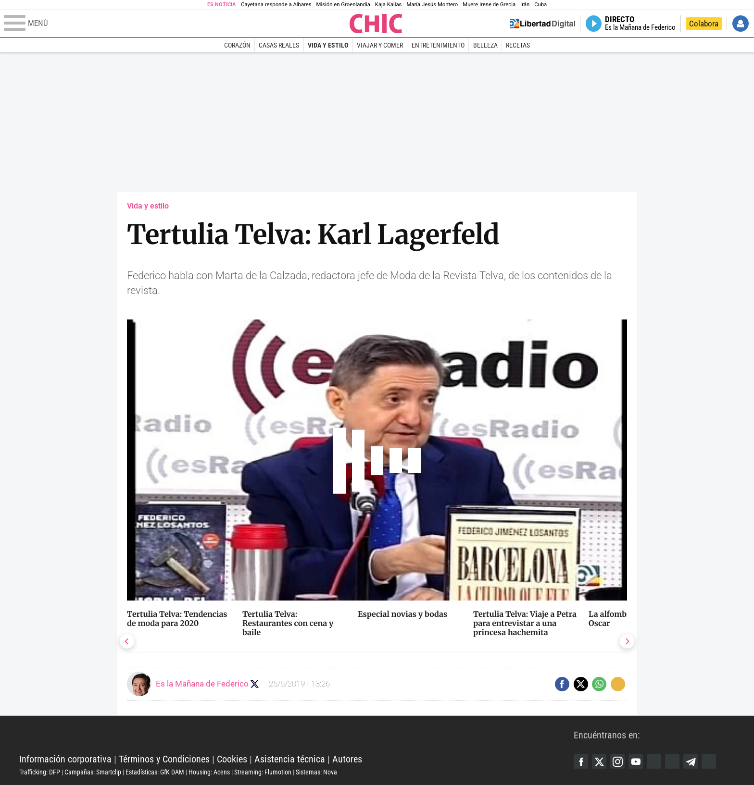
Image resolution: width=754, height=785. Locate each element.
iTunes (709, 761)
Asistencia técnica (289, 759)
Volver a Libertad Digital (542, 23)
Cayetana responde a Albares (276, 4)
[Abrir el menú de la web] (176, 23)
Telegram (690, 761)
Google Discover (654, 761)
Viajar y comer (380, 45)
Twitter (599, 761)
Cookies (232, 759)
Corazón (237, 45)
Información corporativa (65, 759)
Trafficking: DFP (39, 772)
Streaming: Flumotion (262, 772)
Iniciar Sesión (740, 23)
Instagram (617, 761)
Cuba (540, 4)
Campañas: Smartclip (92, 772)
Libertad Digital (296, 735)
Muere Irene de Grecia (489, 4)
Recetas (518, 45)
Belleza (485, 45)
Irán (524, 4)
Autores (347, 759)
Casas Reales (279, 45)
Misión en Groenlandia (343, 4)
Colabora (703, 23)
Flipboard (672, 761)
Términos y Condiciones (164, 759)
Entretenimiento (438, 45)
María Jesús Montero (432, 4)
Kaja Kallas (388, 4)
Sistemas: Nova (316, 772)
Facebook (581, 761)
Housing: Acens (209, 772)
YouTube (635, 761)
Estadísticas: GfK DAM (155, 772)
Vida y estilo (328, 45)
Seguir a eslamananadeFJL (254, 683)
